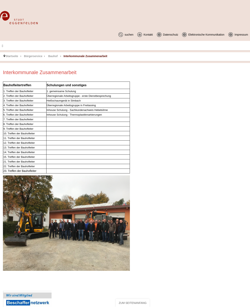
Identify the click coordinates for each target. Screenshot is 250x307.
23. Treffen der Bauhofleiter (19, 170)
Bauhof (53, 56)
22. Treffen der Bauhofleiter (19, 166)
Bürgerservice (33, 56)
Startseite (12, 56)
